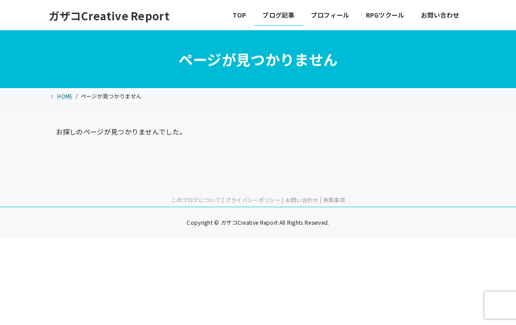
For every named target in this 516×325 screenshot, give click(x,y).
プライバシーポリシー (253, 200)
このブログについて (196, 200)
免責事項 (334, 200)
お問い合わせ (302, 200)
